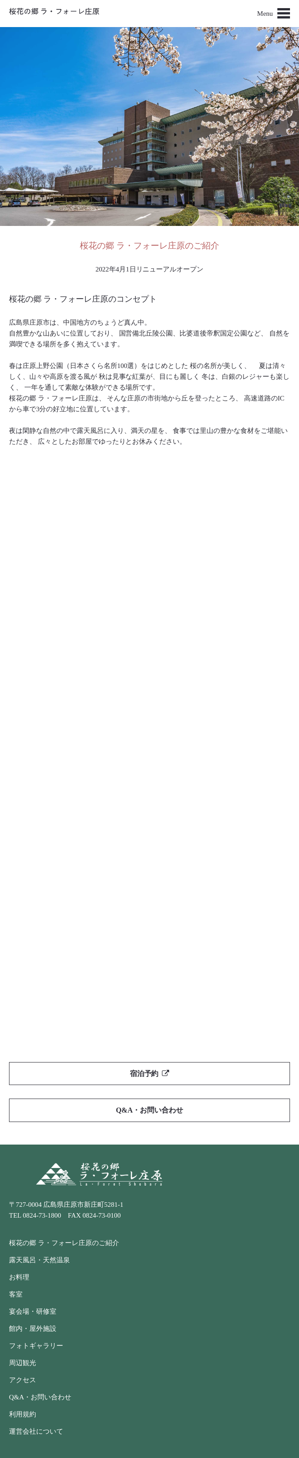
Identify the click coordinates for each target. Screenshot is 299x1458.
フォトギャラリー (36, 1345)
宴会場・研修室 (32, 1311)
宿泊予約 (150, 1073)
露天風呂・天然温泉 (39, 1260)
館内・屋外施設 (32, 1328)
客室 (16, 1294)
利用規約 (22, 1414)
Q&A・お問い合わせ (149, 1110)
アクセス (22, 1380)
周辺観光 (22, 1362)
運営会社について (36, 1431)
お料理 (19, 1277)
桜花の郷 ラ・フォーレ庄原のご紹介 (64, 1242)
